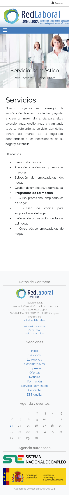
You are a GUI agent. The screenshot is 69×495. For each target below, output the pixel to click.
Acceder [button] (57, 3)
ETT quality (35, 394)
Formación (34, 381)
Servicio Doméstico (34, 386)
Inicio (34, 351)
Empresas (34, 368)
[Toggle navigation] (5, 30)
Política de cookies (35, 333)
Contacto (34, 390)
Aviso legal (34, 330)
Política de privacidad (34, 326)
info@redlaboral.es (34, 320)
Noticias (34, 377)
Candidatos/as (34, 364)
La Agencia (34, 359)
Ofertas (34, 372)
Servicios (35, 355)
